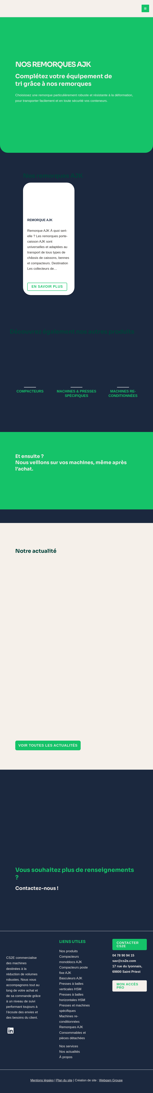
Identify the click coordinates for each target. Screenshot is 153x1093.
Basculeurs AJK (70, 978)
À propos (65, 1057)
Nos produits (68, 951)
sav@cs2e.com (124, 961)
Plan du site (64, 1080)
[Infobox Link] (30, 370)
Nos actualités (69, 1052)
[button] (48, 745)
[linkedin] (10, 1030)
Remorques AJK (71, 1027)
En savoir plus (47, 287)
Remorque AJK (39, 220)
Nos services (68, 1046)
